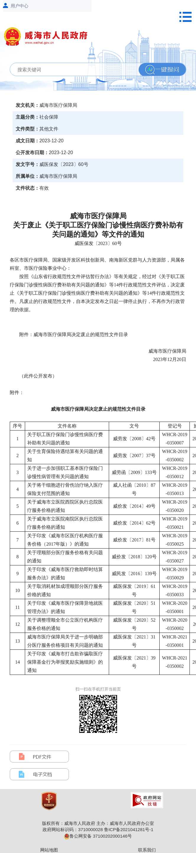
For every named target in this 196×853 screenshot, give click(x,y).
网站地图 (49, 849)
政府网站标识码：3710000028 (73, 829)
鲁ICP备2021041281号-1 (128, 829)
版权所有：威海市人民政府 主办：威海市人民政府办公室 (98, 823)
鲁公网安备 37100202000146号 (98, 836)
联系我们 (147, 849)
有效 (44, 188)
